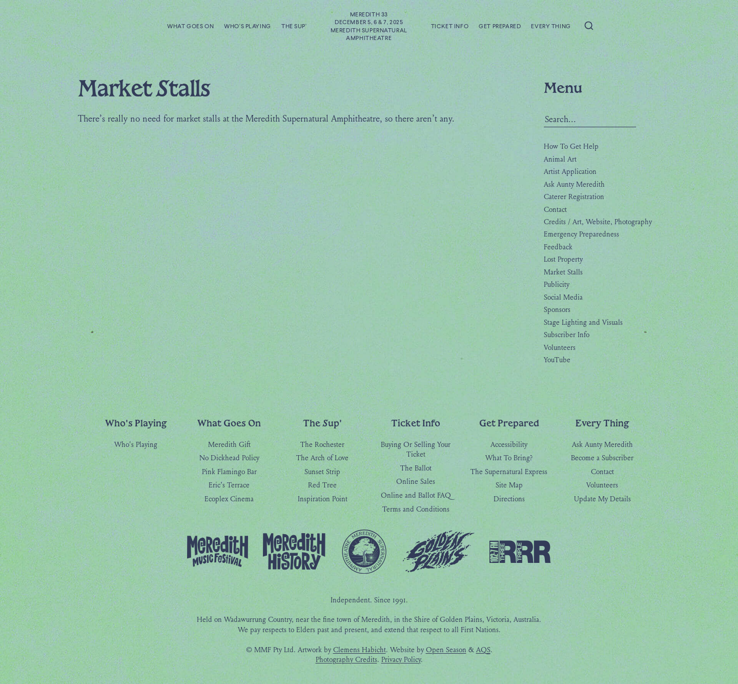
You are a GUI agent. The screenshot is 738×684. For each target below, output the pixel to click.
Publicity (556, 285)
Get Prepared (500, 27)
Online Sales (415, 482)
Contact (555, 209)
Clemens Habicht (359, 650)
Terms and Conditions (415, 510)
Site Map (509, 486)
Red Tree (322, 486)
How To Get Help (571, 147)
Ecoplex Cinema (229, 499)
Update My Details (602, 499)
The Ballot (416, 469)
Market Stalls (563, 272)
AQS (483, 650)
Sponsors (557, 310)
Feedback (558, 247)
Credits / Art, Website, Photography (598, 222)
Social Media (563, 297)
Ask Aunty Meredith (574, 184)
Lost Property (563, 260)
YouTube (557, 360)
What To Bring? (508, 458)
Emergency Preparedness (581, 235)
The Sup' (294, 27)
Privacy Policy (401, 660)
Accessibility (508, 445)
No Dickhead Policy (229, 458)
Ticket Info (449, 27)
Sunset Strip (322, 472)
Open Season (446, 650)
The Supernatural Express (508, 472)
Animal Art (560, 159)
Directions (509, 499)
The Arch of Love (322, 458)
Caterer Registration (574, 197)
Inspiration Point (322, 499)
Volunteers (560, 347)
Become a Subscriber (602, 458)
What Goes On (190, 27)
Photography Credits (346, 660)
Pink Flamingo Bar (229, 472)
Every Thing (550, 27)
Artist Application (570, 172)
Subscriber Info (566, 335)
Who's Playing (247, 27)
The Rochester (322, 445)
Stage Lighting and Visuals (583, 322)
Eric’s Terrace (229, 486)
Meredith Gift (229, 445)
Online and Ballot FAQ (416, 496)
